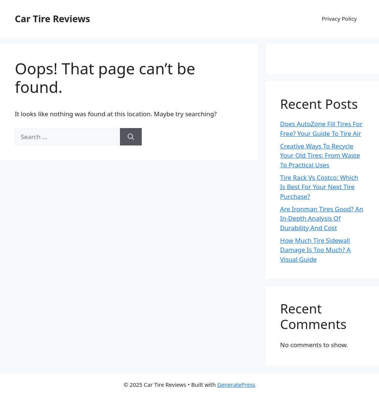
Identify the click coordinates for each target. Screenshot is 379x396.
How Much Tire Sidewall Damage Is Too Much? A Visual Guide (315, 250)
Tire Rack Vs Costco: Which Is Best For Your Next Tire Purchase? (319, 187)
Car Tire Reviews (52, 18)
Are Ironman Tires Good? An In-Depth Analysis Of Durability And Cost (321, 218)
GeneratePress (236, 384)
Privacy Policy (339, 18)
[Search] (131, 137)
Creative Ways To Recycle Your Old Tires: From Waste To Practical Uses (320, 155)
